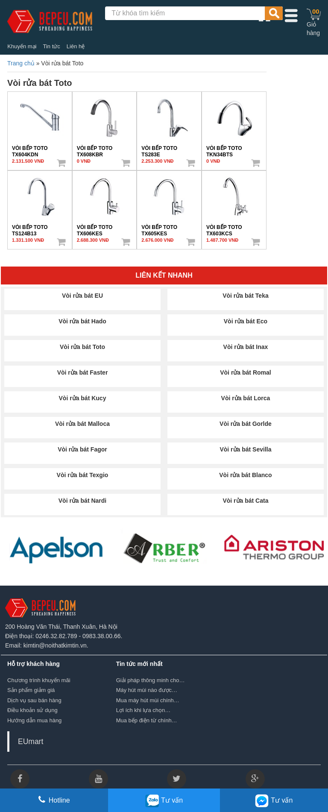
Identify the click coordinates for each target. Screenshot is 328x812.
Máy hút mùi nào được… (146, 690)
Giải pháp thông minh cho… (150, 680)
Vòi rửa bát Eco (245, 321)
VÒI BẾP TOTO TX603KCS (224, 228)
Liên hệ (76, 46)
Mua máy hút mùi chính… (147, 700)
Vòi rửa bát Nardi (82, 500)
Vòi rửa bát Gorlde (246, 423)
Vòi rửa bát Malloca (82, 423)
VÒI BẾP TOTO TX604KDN (30, 149)
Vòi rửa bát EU (82, 295)
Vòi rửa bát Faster (82, 372)
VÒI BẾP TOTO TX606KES (95, 228)
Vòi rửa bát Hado (82, 321)
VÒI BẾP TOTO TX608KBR (95, 149)
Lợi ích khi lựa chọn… (143, 710)
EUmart (30, 741)
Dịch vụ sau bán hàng (34, 700)
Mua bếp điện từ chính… (146, 720)
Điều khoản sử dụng (32, 710)
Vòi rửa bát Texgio (82, 475)
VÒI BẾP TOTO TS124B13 (30, 228)
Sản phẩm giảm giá (31, 690)
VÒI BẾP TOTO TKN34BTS (224, 149)
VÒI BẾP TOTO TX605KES (159, 228)
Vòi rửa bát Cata (245, 500)
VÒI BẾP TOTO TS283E (159, 149)
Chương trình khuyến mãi (38, 680)
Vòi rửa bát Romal (245, 372)
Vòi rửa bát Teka (246, 295)
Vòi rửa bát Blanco (245, 475)
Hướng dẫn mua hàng (34, 720)
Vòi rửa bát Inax (245, 346)
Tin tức (51, 46)
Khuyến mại (21, 46)
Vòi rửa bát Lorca (245, 398)
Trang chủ (21, 63)
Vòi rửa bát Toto (82, 346)
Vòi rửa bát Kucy (82, 398)
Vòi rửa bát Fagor (82, 449)
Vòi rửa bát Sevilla (245, 449)
